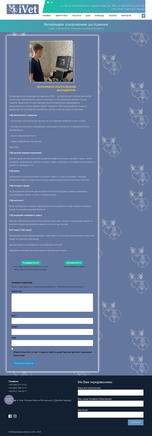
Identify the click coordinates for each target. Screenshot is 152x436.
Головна (46, 16)
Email (15, 326)
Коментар (17, 291)
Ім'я (14, 315)
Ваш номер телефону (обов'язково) (110, 401)
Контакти (126, 16)
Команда (99, 16)
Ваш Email (110, 412)
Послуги (76, 16)
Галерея (113, 16)
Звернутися (62, 16)
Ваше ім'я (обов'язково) (110, 390)
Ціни (87, 16)
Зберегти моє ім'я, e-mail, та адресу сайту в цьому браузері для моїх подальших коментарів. (52, 354)
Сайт (14, 338)
